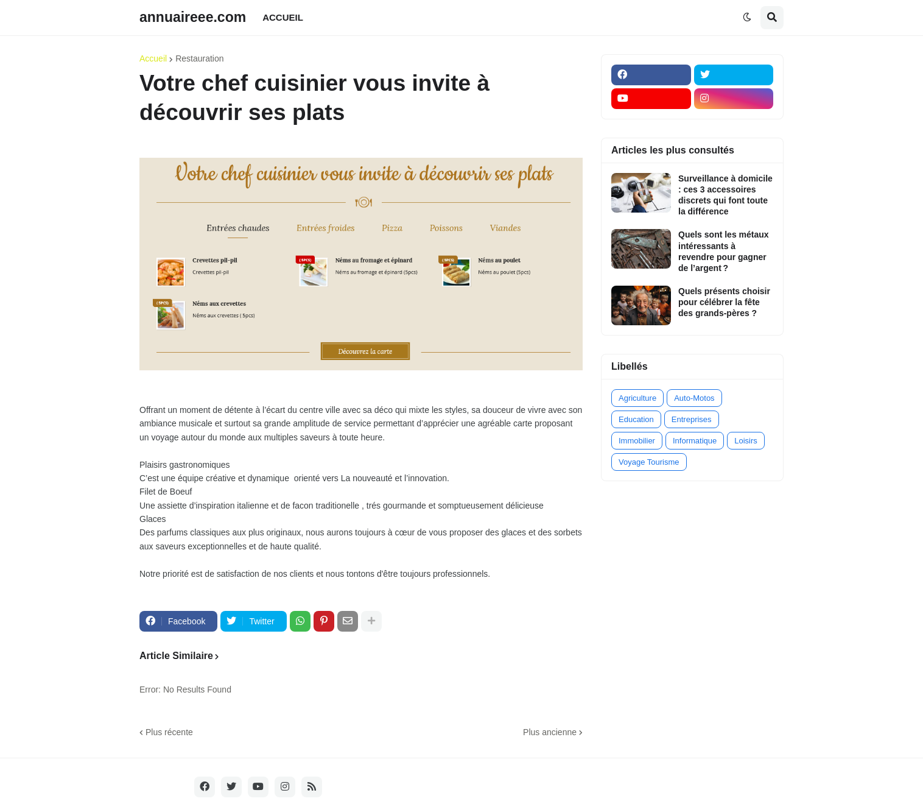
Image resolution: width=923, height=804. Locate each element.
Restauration (199, 58)
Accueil (153, 58)
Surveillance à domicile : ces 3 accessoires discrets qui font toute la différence (725, 195)
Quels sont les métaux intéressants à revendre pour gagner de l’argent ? (723, 251)
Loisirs (745, 440)
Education (636, 419)
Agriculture (637, 398)
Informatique (695, 440)
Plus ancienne (550, 732)
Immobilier (637, 440)
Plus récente (169, 732)
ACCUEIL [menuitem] (282, 17)
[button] (747, 17)
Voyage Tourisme (649, 462)
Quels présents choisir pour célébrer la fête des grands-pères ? (724, 302)
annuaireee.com (192, 17)
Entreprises (692, 419)
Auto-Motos (694, 398)
